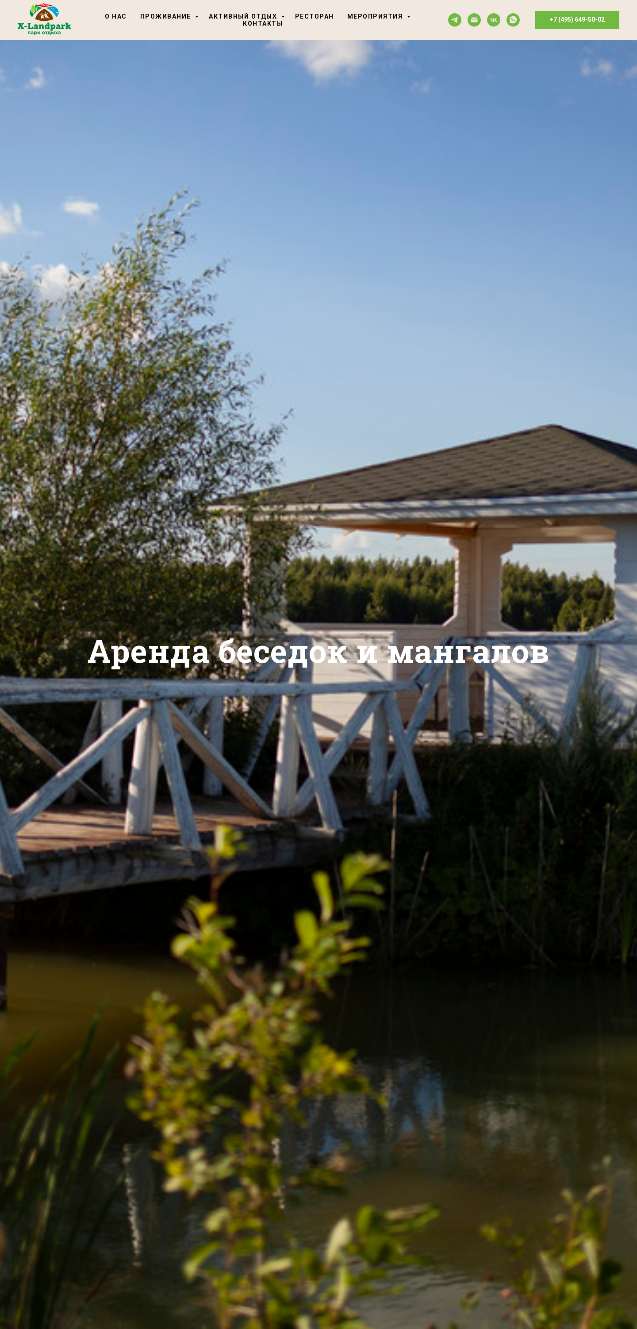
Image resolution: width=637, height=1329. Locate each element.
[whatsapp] (513, 20)
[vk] (493, 20)
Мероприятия (376, 16)
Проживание (166, 16)
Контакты (263, 23)
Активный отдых (244, 16)
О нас (116, 16)
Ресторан (314, 16)
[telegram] (454, 20)
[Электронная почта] (474, 20)
